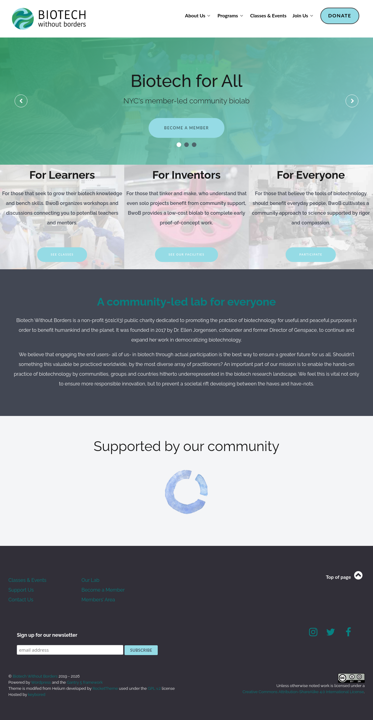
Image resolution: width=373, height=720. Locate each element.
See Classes (62, 254)
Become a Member (103, 590)
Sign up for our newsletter (47, 635)
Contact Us (21, 600)
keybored (36, 694)
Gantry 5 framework (85, 682)
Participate (310, 254)
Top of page (345, 577)
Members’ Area (98, 600)
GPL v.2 (154, 688)
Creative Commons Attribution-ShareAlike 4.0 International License (303, 692)
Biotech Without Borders (36, 676)
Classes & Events (28, 580)
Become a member (186, 127)
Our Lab (91, 580)
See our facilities (186, 254)
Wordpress (41, 682)
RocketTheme (105, 688)
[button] (179, 144)
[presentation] (21, 101)
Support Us (21, 590)
